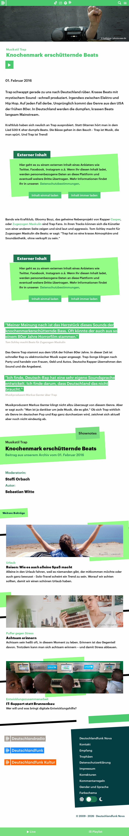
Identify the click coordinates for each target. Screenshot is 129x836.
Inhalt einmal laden (45, 195)
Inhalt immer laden (84, 195)
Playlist (97, 831)
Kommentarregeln (92, 780)
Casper (115, 219)
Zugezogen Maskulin (27, 224)
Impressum (87, 768)
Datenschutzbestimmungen (59, 183)
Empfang (85, 750)
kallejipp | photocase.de (114, 38)
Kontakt (85, 744)
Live (33, 831)
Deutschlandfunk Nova (95, 738)
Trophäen (86, 756)
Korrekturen (87, 774)
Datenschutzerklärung (95, 762)
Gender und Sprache (93, 786)
